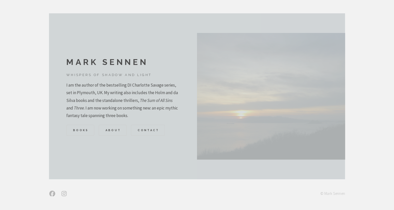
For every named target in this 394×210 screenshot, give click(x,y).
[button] (52, 194)
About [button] (113, 130)
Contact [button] (148, 130)
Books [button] (81, 130)
